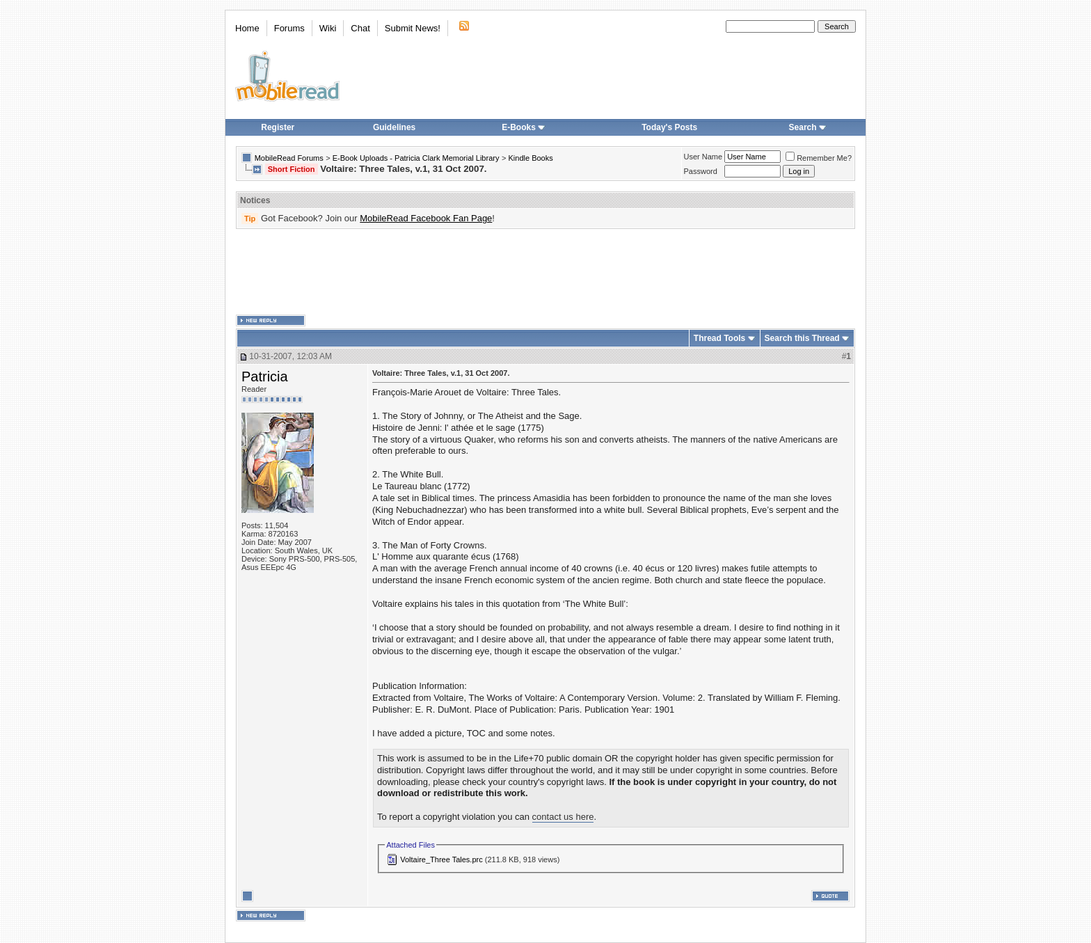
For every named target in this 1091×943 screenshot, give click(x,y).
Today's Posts (669, 127)
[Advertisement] (545, 272)
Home (247, 28)
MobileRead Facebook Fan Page (426, 218)
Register (277, 127)
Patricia (264, 376)
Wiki (328, 28)
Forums (289, 28)
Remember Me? (819, 158)
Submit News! (412, 28)
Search (808, 127)
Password (700, 171)
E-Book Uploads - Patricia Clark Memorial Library (416, 158)
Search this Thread (802, 338)
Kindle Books (531, 158)
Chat (360, 28)
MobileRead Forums (289, 158)
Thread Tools (719, 338)
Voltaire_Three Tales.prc (441, 859)
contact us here (563, 816)
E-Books (524, 127)
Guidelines (394, 127)
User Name (703, 156)
